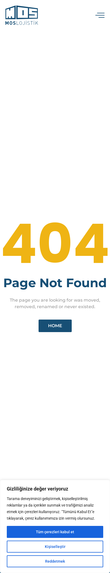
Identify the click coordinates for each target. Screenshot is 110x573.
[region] (55, 526)
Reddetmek (55, 561)
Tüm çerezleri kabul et (55, 532)
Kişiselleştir (55, 546)
